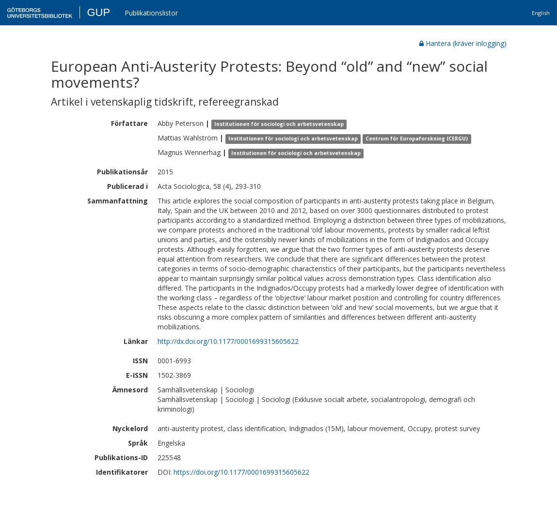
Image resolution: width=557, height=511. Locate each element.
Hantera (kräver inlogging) (463, 43)
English (541, 12)
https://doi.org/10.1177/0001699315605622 (241, 472)
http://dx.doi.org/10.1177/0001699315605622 (228, 341)
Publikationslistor (151, 12)
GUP (98, 12)
